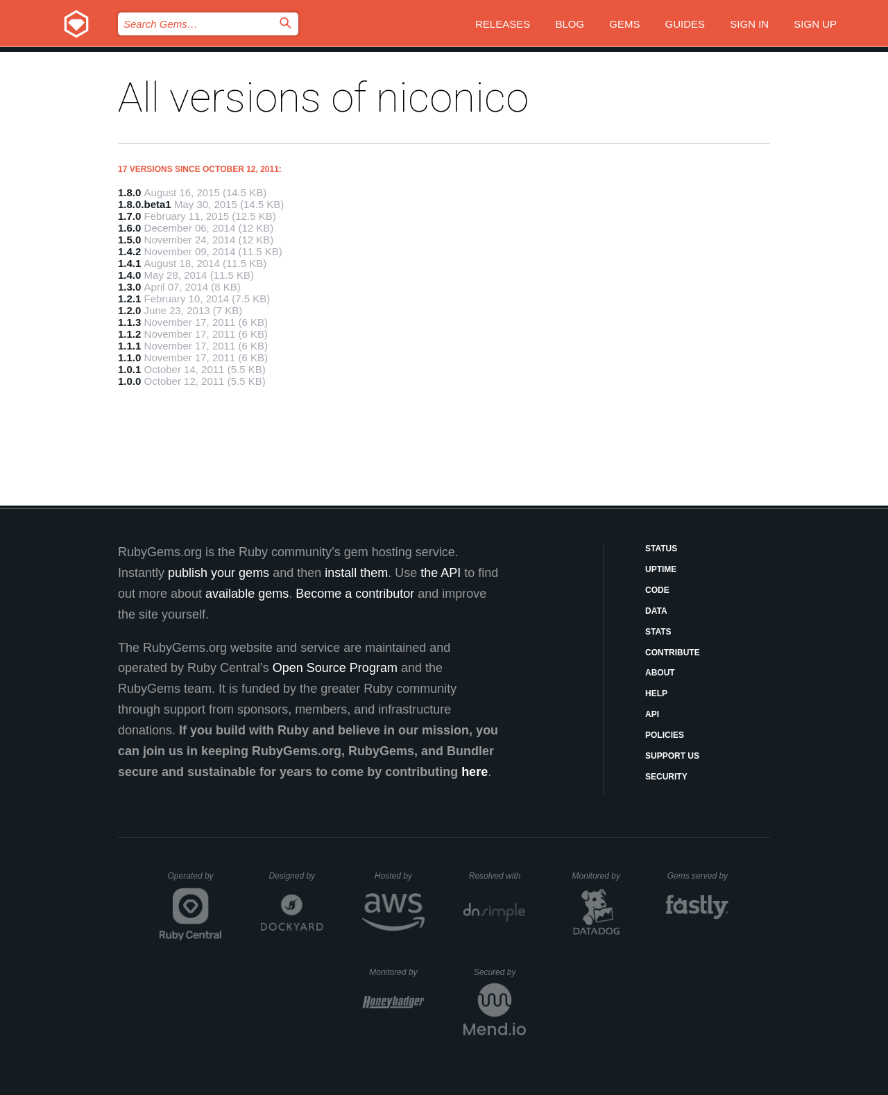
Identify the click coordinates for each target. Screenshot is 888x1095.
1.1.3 (129, 322)
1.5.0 (129, 239)
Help (656, 693)
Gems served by (698, 876)
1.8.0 (129, 192)
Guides (685, 24)
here (474, 772)
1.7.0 (129, 216)
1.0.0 (129, 381)
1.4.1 (129, 263)
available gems (247, 594)
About (660, 673)
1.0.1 (129, 369)
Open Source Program (335, 668)
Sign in (749, 24)
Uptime (660, 569)
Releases (502, 24)
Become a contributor (355, 594)
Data (656, 611)
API (652, 714)
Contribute (672, 652)
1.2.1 (129, 298)
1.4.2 (129, 251)
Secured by (500, 972)
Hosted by (400, 876)
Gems (624, 24)
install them (356, 573)
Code (657, 590)
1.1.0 (129, 357)
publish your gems (218, 573)
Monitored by (600, 876)
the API (440, 573)
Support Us (672, 756)
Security (666, 777)
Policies (664, 735)
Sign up (815, 24)
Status (661, 548)
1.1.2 (129, 334)
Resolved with (497, 876)
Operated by (195, 880)
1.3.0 (129, 287)
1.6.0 (129, 228)
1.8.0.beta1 (144, 204)
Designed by (295, 876)
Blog (569, 24)
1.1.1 (129, 346)
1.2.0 (129, 310)
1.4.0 (129, 275)
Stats (658, 632)
